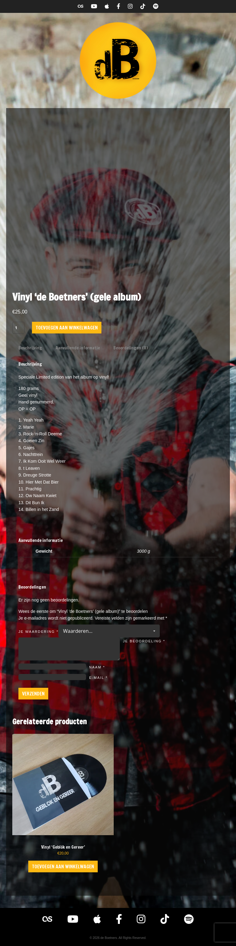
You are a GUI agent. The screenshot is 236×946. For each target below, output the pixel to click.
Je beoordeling (144, 641)
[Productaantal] (18, 327)
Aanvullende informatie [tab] (78, 348)
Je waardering (38, 631)
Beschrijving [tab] (30, 348)
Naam (97, 667)
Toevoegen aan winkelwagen (67, 327)
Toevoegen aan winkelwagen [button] (63, 866)
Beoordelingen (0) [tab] (130, 348)
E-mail (98, 677)
